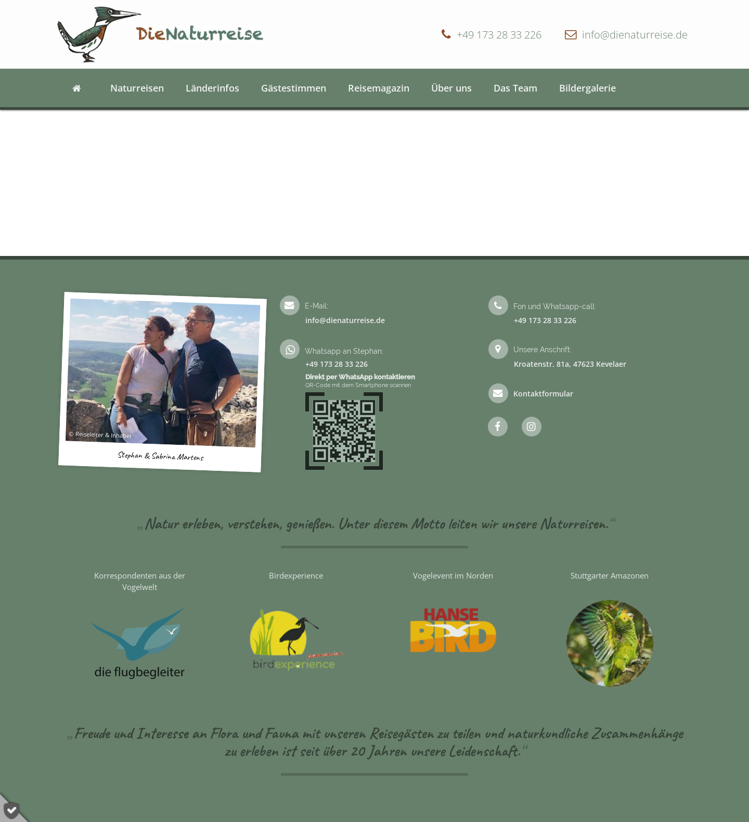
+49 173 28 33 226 (499, 34)
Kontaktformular (543, 394)
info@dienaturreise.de (635, 34)
